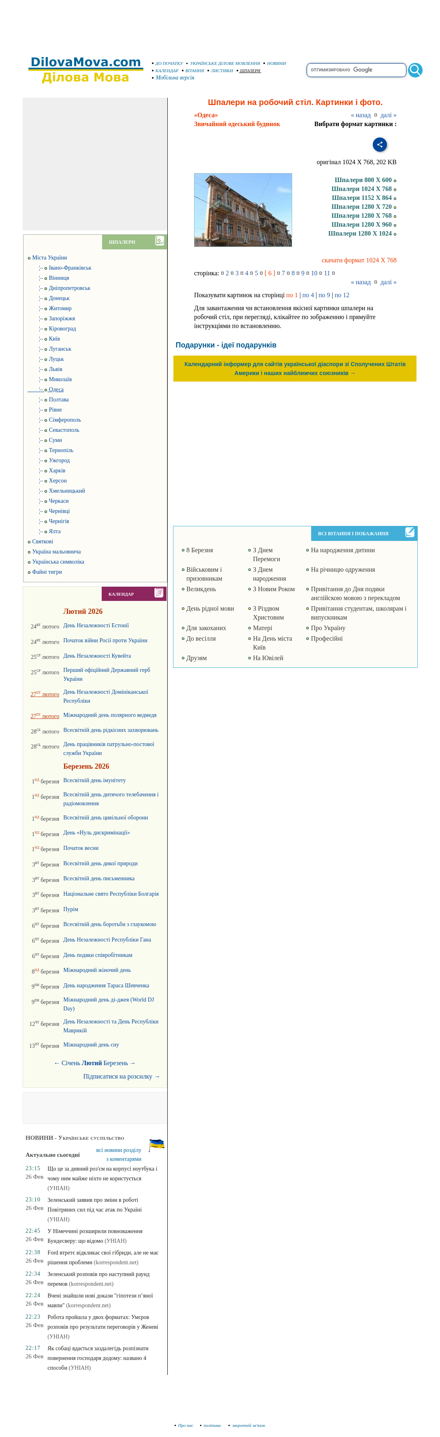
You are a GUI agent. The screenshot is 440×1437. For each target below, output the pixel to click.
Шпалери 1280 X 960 (364, 224)
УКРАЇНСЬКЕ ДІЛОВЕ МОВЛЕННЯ (223, 63)
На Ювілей (268, 657)
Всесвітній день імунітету (94, 780)
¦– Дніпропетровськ (59, 288)
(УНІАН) (58, 1188)
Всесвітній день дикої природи (100, 863)
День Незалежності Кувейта (97, 656)
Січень (71, 1063)
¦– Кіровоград (52, 329)
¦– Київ (44, 339)
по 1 (292, 295)
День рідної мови (210, 608)
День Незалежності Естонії (96, 625)
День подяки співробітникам (97, 955)
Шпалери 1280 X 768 (364, 215)
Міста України (47, 258)
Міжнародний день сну (91, 1045)
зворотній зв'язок (247, 1425)
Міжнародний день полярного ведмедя (109, 715)
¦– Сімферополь (54, 420)
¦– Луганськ (49, 349)
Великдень (201, 589)
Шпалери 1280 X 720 (364, 206)
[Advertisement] (220, 24)
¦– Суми (45, 440)
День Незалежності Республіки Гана (107, 940)
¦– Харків (46, 471)
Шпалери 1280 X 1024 (362, 233)
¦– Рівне (45, 410)
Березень (115, 1063)
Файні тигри (45, 572)
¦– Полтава (48, 400)
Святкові (40, 541)
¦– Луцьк (46, 359)
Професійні (327, 638)
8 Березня (199, 550)
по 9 (324, 295)
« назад (361, 115)
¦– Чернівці (49, 511)
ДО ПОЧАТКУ (167, 63)
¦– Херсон (47, 481)
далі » (388, 115)
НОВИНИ (275, 63)
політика (211, 1425)
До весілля (201, 638)
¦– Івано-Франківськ (60, 268)
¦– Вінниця (48, 278)
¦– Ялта (44, 531)
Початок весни (80, 848)
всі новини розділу (119, 1150)
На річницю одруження (343, 569)
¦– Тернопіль (50, 450)
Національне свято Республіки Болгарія (111, 894)
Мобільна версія (173, 78)
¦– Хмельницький (56, 491)
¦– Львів (45, 369)
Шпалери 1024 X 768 (364, 188)
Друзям (196, 657)
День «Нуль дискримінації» (96, 833)
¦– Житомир (50, 308)
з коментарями (123, 1159)
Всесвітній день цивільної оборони (105, 818)
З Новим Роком (274, 589)
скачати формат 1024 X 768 (359, 260)
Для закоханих (206, 627)
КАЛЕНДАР (165, 70)
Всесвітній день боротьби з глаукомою (109, 924)
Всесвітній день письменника (99, 878)
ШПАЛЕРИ (248, 71)
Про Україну (328, 627)
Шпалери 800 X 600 (366, 179)
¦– (46, 389)
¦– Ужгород (49, 460)
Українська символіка (56, 562)
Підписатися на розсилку (121, 1076)
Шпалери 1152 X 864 (364, 197)
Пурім (70, 909)
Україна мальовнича (54, 552)
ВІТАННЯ (193, 70)
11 (327, 273)
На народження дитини (343, 550)
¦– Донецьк (49, 298)
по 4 (308, 295)
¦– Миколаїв (50, 379)
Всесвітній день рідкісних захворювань (110, 730)
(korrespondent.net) (116, 1262)
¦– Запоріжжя (51, 318)
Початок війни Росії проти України (105, 640)
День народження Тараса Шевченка (106, 985)
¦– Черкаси (48, 501)
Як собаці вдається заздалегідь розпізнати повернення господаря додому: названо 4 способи (97, 1358)
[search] (356, 70)
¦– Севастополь (53, 430)
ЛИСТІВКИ (220, 70)
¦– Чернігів (48, 521)
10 (314, 273)
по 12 (342, 295)
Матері (262, 627)
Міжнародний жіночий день (97, 970)
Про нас (184, 1425)
